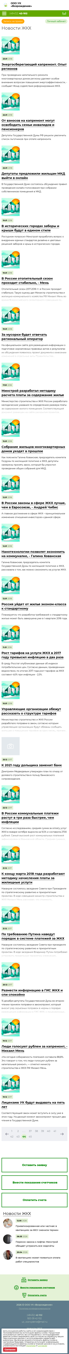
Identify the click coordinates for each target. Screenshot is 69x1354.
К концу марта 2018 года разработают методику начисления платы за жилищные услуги (33, 878)
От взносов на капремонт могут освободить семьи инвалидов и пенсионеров (28, 125)
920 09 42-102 (34, 1318)
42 (11, 1136)
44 (24, 1136)
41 (55, 1131)
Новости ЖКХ (17, 1213)
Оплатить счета (37, 1295)
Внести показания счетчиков (37, 1288)
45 (30, 1136)
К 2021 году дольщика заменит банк (32, 765)
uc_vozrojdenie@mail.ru (34, 1321)
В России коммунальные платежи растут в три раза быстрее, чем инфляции (30, 817)
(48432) (18, 13)
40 (48, 1131)
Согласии (42, 1345)
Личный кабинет (56, 21)
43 (17, 1136)
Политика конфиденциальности (34, 1308)
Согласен (10, 1349)
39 (42, 1131)
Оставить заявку (38, 1280)
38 (36, 1131)
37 (30, 1131)
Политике (31, 1345)
